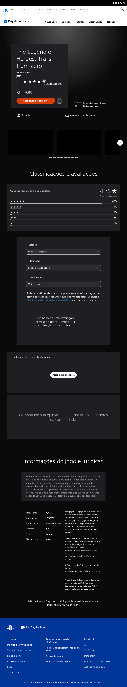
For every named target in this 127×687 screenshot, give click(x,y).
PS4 (29, 9)
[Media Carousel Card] (30, 139)
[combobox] (63, 248)
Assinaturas (95, 18)
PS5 (21, 9)
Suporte (82, 9)
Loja (73, 9)
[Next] (120, 139)
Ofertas (80, 18)
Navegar (111, 18)
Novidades (51, 18)
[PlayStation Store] (17, 18)
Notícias (63, 9)
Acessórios (50, 9)
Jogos (12, 9)
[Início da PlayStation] (6, 9)
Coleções (67, 18)
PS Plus (38, 9)
